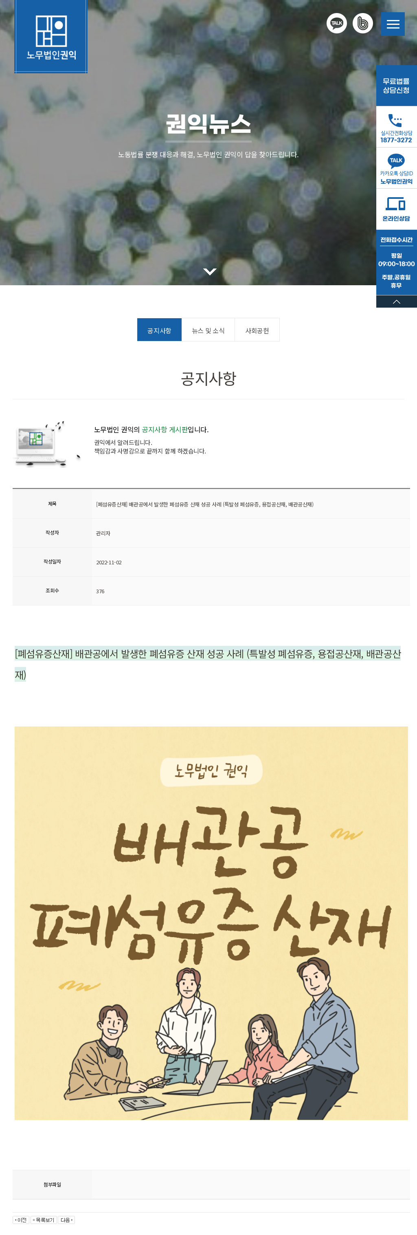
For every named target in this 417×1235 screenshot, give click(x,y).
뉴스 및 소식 (208, 330)
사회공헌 (257, 330)
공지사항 (159, 330)
